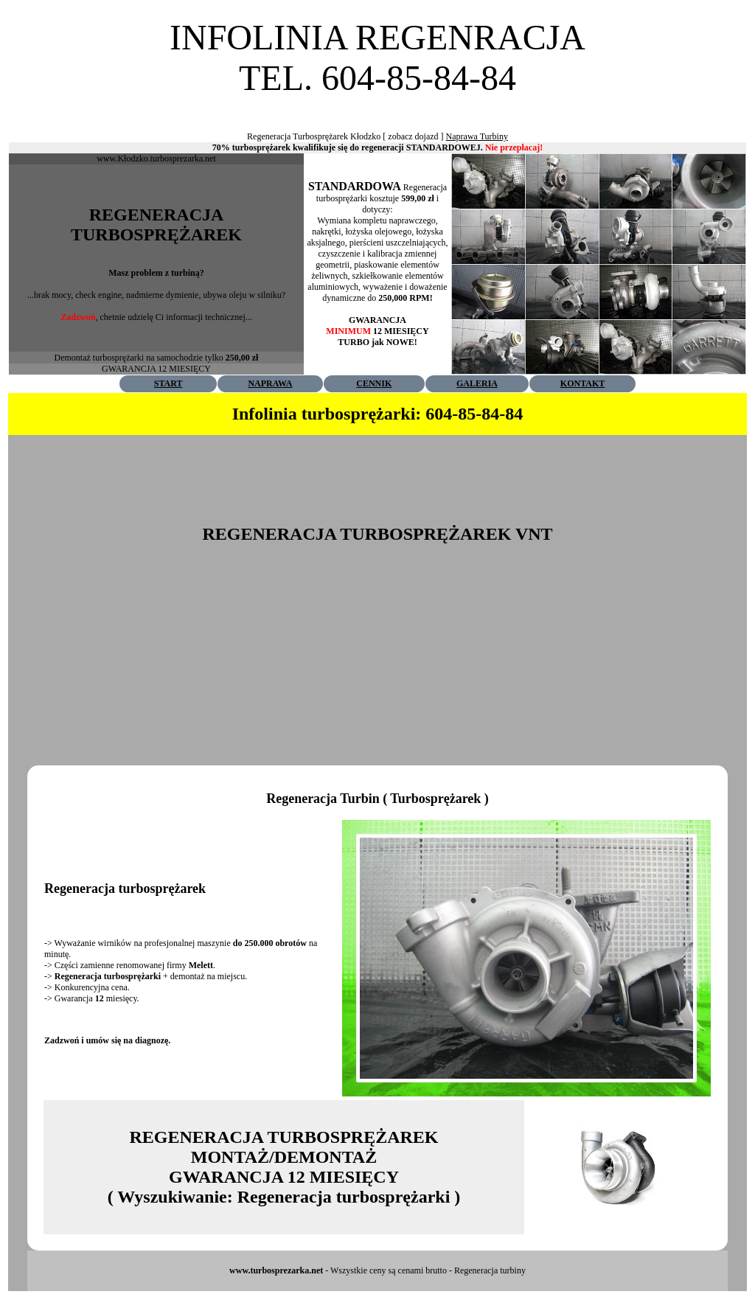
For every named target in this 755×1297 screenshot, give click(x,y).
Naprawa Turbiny (477, 136)
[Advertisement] (377, 103)
